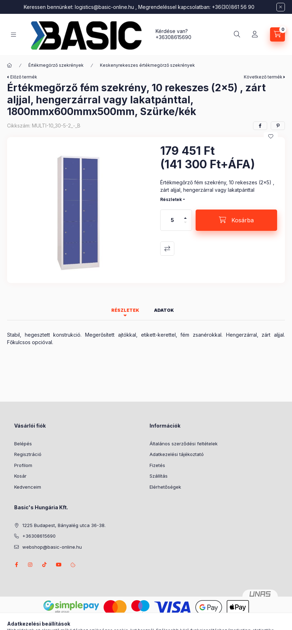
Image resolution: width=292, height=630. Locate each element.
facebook (16, 565)
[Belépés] (255, 34)
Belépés (23, 443)
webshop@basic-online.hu (52, 547)
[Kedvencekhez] (271, 136)
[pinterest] (278, 125)
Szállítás (159, 476)
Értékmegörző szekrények (56, 65)
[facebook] (260, 125)
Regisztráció (27, 454)
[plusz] (185, 215)
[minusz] (185, 225)
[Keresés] (237, 34)
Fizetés (157, 465)
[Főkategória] (9, 65)
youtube (59, 565)
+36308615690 (173, 37)
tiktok (45, 565)
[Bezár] (280, 7)
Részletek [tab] (125, 310)
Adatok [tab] (164, 310)
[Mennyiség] (172, 220)
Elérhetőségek (165, 487)
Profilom (23, 465)
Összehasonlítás (167, 248)
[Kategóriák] (13, 34)
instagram (30, 565)
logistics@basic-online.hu (104, 7)
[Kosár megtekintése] (277, 34)
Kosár (20, 476)
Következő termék (263, 77)
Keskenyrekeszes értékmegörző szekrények (147, 65)
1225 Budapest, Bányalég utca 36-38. (64, 525)
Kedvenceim (27, 487)
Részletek (171, 199)
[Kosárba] (236, 220)
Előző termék (23, 77)
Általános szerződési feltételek (184, 443)
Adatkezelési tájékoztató (177, 454)
